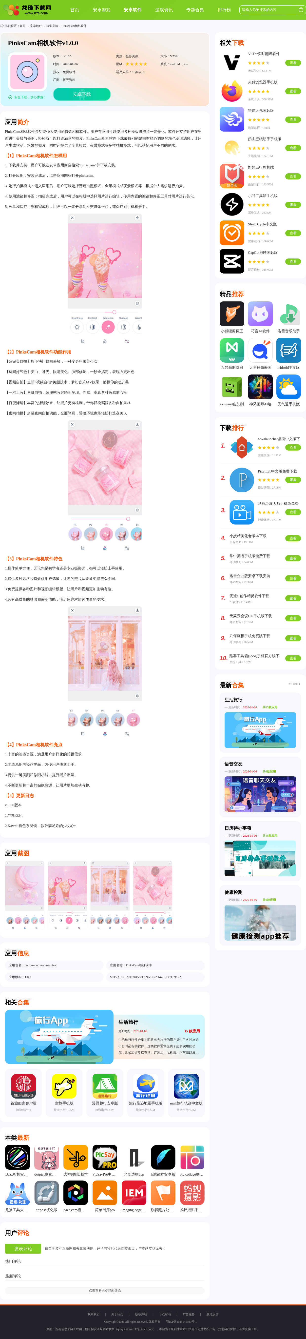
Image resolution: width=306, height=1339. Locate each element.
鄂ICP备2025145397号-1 (181, 1321)
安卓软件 (36, 26)
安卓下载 (82, 94)
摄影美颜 (52, 26)
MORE (293, 684)
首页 (23, 26)
